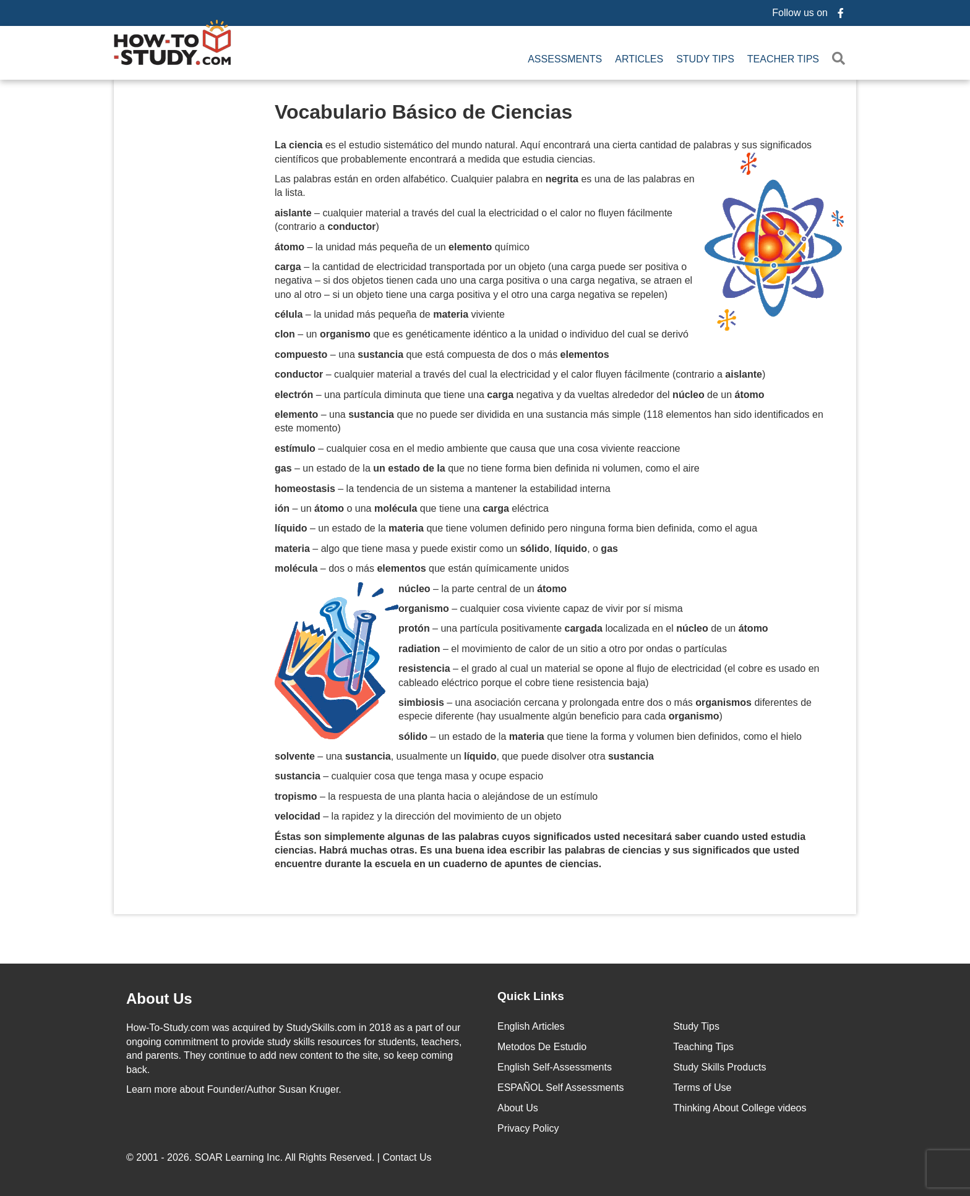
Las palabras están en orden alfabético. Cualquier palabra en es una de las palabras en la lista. (485, 186)
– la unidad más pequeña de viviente (390, 314)
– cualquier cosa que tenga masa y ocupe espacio (409, 776)
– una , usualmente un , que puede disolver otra (464, 756)
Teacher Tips (783, 59)
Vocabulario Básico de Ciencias (423, 112)
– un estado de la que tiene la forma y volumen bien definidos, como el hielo (600, 736)
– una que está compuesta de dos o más (442, 354)
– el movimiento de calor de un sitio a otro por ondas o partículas (562, 648)
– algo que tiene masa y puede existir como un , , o (446, 548)
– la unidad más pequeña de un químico (402, 247)
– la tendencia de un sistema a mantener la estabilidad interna (443, 488)
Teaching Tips (703, 1046)
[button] (841, 59)
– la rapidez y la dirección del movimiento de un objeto (418, 816)
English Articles (531, 1026)
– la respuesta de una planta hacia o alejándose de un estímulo (436, 796)
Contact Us (408, 1157)
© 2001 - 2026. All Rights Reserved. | (280, 1157)
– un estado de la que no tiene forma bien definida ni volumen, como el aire (487, 468)
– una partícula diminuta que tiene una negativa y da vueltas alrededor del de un (520, 394)
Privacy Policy (528, 1128)
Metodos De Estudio (541, 1046)
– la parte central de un (482, 588)
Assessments (565, 59)
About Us (517, 1108)
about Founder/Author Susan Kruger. (233, 1089)
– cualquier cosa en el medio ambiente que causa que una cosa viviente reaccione (477, 448)
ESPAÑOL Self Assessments (560, 1087)
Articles (639, 59)
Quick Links (530, 996)
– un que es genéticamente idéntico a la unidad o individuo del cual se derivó (482, 334)
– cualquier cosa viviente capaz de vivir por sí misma (540, 608)
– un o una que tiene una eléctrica (412, 508)
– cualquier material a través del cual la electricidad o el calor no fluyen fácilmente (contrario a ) (473, 220)
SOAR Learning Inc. (239, 1157)
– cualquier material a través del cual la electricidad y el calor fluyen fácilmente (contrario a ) (520, 374)
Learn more (151, 1089)
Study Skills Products (719, 1067)
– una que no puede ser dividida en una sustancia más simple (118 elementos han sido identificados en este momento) (549, 421)
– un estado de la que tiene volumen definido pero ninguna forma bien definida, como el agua (516, 528)
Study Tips (705, 59)
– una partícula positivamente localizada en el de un (583, 628)
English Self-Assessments (554, 1067)
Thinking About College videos (739, 1108)
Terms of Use (702, 1087)
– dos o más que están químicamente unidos (422, 568)
